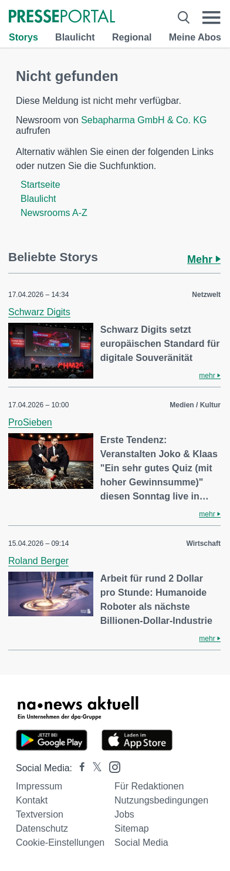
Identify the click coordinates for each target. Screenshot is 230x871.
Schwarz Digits (39, 312)
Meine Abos (195, 37)
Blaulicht (75, 37)
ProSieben (30, 422)
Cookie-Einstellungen (60, 843)
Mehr (204, 259)
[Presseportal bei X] (93, 768)
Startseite (40, 185)
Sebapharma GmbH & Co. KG (144, 120)
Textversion (39, 814)
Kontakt (32, 800)
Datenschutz (42, 828)
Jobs (124, 814)
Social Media (141, 843)
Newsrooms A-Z (54, 213)
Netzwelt (206, 295)
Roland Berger (38, 561)
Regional (132, 37)
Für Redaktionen (149, 786)
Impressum (39, 786)
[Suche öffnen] (183, 17)
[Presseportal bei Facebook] (78, 768)
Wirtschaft (203, 543)
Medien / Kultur (195, 405)
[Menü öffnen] (211, 17)
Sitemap (131, 828)
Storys (23, 37)
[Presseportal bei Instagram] (111, 766)
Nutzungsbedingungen (161, 800)
